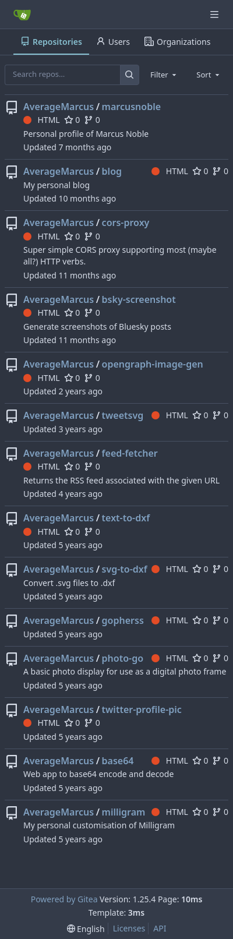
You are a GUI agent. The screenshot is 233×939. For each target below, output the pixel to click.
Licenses (129, 928)
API (159, 928)
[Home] (22, 14)
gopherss (123, 620)
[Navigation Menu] (215, 14)
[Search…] (129, 75)
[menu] (86, 928)
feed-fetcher (130, 453)
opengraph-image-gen (152, 364)
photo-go (122, 658)
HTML (41, 119)
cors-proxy (126, 222)
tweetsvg (123, 415)
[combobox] (164, 74)
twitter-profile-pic (142, 709)
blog (112, 171)
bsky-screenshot (139, 299)
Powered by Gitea (64, 899)
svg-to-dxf (124, 569)
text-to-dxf (126, 518)
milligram (124, 812)
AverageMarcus (58, 106)
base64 (118, 761)
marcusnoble (131, 106)
